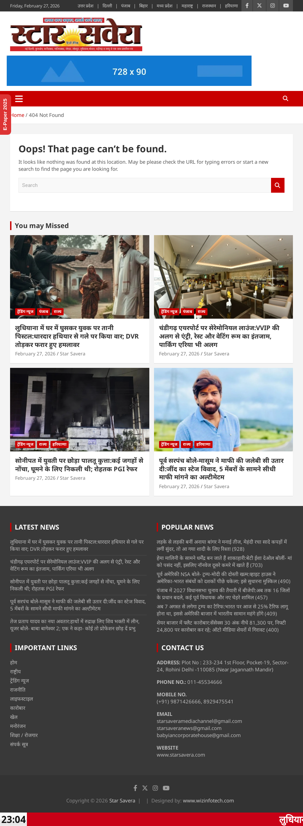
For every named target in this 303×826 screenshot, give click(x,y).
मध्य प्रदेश (165, 6)
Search (278, 185)
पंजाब (125, 6)
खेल (13, 716)
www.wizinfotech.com (208, 800)
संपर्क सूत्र (19, 744)
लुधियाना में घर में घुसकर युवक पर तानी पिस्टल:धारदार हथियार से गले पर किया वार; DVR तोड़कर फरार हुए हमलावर (77, 336)
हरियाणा (231, 6)
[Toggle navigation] (19, 98)
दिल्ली (107, 6)
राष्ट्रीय (15, 671)
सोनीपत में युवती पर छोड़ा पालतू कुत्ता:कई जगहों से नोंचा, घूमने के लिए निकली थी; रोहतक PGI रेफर (79, 464)
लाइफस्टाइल (21, 698)
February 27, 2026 (35, 353)
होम (13, 662)
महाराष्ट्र (187, 6)
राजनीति (18, 689)
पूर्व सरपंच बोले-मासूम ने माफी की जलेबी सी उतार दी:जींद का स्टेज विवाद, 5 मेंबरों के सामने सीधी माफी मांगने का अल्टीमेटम (221, 468)
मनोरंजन (18, 726)
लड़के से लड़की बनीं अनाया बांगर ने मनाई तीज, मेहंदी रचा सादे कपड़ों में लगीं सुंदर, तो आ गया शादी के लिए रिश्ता (222, 545)
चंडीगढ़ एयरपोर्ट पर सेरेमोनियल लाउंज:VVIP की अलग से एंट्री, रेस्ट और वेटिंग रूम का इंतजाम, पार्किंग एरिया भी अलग (219, 336)
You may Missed (42, 225)
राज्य (58, 311)
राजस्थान (209, 6)
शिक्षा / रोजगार (24, 735)
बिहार (143, 6)
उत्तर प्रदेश (85, 6)
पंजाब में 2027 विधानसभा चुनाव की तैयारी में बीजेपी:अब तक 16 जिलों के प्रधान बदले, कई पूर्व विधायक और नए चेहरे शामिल (223, 594)
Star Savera (72, 353)
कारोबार (17, 707)
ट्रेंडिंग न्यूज (25, 311)
